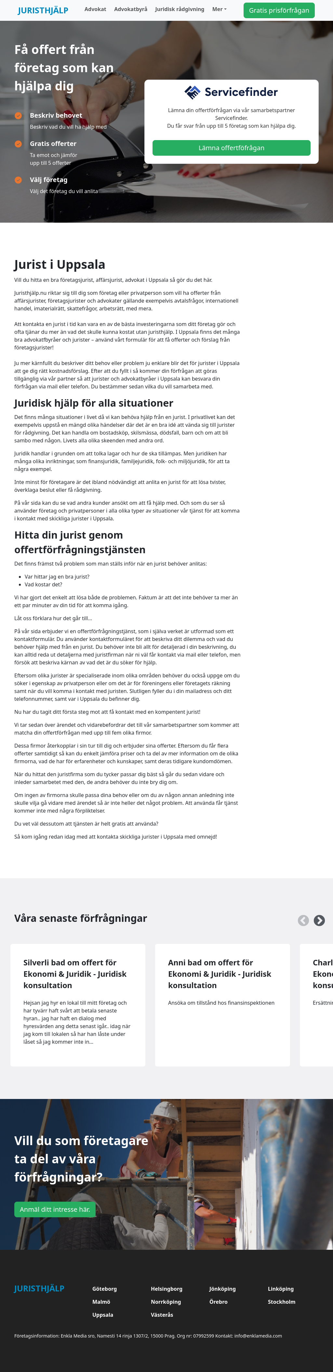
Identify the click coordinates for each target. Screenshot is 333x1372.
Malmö (101, 1301)
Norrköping (166, 1301)
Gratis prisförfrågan (279, 10)
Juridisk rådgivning (180, 9)
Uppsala (102, 1314)
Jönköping (222, 1288)
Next (316, 918)
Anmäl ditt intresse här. (55, 1209)
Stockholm (282, 1301)
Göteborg (104, 1288)
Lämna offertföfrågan (232, 147)
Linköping (281, 1288)
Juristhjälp (43, 10)
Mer (217, 9)
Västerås (162, 1314)
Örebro (218, 1301)
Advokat (95, 9)
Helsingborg (166, 1288)
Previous (300, 918)
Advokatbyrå (130, 9)
